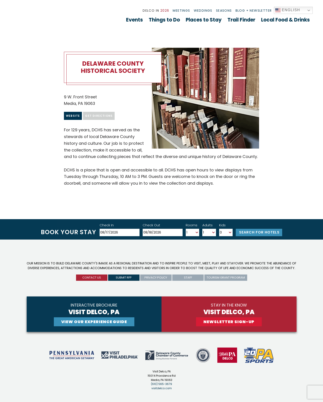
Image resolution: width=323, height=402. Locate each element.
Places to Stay (204, 19)
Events (134, 19)
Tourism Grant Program (226, 277)
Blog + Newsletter (254, 10)
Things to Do (164, 19)
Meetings (181, 10)
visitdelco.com (161, 388)
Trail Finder (241, 19)
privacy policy (155, 277)
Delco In (156, 10)
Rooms (191, 225)
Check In (107, 225)
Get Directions (99, 116)
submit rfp (124, 277)
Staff (188, 277)
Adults (207, 225)
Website (73, 116)
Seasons (224, 10)
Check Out (151, 225)
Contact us (91, 277)
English (287, 10)
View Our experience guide (94, 321)
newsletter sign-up (228, 321)
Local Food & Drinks (285, 19)
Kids (222, 225)
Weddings (203, 10)
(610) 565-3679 (161, 384)
